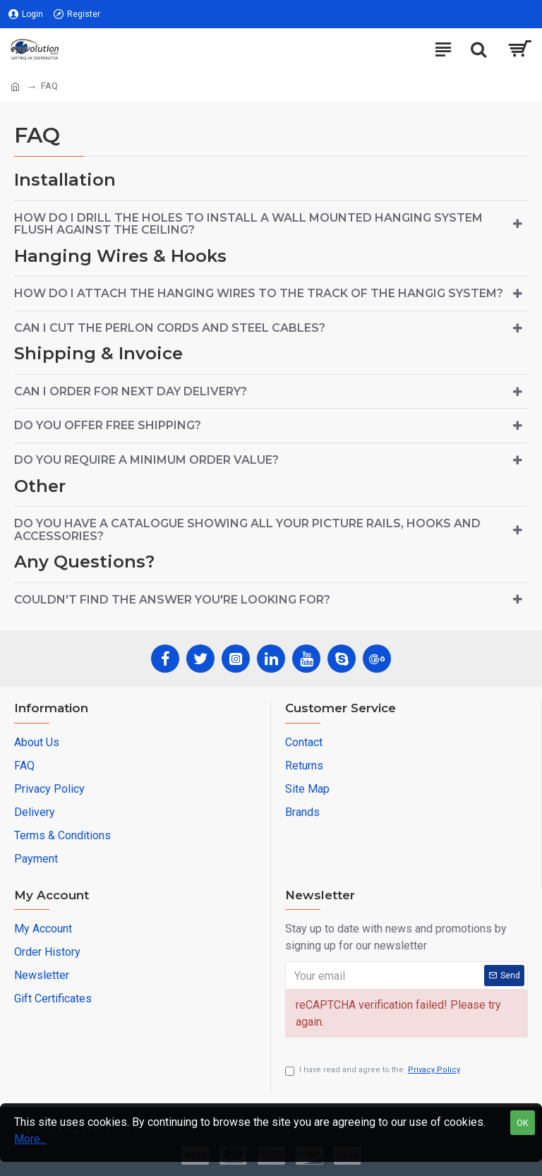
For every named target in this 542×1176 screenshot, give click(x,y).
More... (30, 1139)
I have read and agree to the (373, 1070)
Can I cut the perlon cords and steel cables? (169, 328)
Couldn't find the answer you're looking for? (172, 599)
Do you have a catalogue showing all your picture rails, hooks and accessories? (247, 530)
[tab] (271, 223)
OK (523, 1122)
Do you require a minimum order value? (146, 460)
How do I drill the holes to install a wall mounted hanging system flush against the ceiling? (248, 224)
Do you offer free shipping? (107, 425)
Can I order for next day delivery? (130, 391)
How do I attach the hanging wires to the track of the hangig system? (258, 293)
